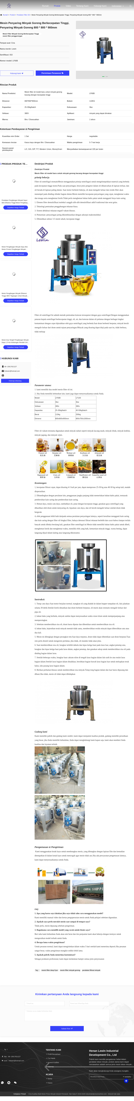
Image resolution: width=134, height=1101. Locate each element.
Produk (57, 6)
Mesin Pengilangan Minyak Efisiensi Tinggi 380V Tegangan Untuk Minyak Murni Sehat (14, 295)
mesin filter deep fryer (50, 970)
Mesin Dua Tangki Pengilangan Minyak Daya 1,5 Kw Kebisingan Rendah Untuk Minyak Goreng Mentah (15, 342)
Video (68, 6)
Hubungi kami (100, 6)
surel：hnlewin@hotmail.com (13, 1061)
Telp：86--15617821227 (11, 1056)
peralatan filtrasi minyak (91, 970)
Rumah (45, 6)
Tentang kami (82, 6)
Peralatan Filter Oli (23, 15)
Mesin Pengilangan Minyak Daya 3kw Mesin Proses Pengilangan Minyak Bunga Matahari (15, 249)
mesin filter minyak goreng (70, 970)
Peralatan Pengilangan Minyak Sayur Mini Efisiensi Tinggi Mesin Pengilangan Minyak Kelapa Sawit (15, 202)
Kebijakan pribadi (20, 1094)
